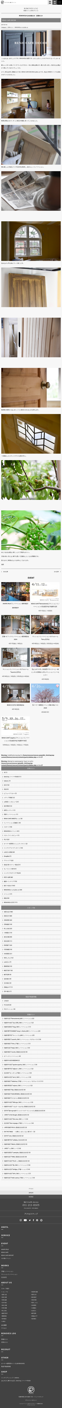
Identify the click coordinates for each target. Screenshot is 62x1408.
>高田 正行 (34, 1294)
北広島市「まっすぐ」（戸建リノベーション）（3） (18, 1073)
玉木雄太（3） (7, 983)
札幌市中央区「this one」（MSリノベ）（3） (16, 1119)
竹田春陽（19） (8, 949)
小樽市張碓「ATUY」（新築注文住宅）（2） (15, 1127)
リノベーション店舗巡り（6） (12, 823)
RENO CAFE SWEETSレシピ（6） (13, 818)
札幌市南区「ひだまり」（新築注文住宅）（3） (16, 1098)
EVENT (4, 1243)
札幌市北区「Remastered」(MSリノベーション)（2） (19, 1018)
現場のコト (4, 1339)
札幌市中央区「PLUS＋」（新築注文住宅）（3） (17, 1161)
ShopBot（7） (8, 856)
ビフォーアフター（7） (10, 793)
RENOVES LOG (8, 1333)
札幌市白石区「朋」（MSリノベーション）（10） (17, 1165)
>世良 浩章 (4, 1297)
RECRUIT (5, 1349)
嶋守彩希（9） (7, 974)
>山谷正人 (33, 1310)
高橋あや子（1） (8, 987)
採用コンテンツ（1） (9, 810)
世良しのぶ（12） (9, 958)
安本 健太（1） (8, 991)
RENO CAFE (4, 1252)
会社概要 (4, 1325)
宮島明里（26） (8, 920)
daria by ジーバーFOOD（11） (12, 777)
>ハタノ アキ (4, 1292)
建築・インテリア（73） (10, 881)
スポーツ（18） (8, 827)
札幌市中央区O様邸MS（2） (12, 1060)
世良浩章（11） (8, 941)
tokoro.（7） (7, 781)
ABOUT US (6, 1282)
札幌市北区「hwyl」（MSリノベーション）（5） (17, 1048)
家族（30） (7, 898)
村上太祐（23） (8, 928)
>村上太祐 (4, 1310)
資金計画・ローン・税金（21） (12, 865)
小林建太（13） (8, 933)
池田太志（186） (8, 912)
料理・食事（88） (8, 877)
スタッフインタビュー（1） (12, 835)
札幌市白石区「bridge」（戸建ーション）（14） (17, 1169)
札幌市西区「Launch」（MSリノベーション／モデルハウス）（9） (22, 1039)
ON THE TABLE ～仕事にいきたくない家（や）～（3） (19, 1132)
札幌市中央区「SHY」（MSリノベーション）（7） (17, 1173)
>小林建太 (33, 1308)
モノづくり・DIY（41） (10, 869)
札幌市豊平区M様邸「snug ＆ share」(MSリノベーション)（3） (22, 1031)
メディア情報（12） (9, 797)
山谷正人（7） (7, 962)
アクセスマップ (31, 1213)
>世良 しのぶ (34, 1302)
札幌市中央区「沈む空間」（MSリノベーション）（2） (19, 1023)
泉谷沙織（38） (8, 937)
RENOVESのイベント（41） (12, 831)
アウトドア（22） (9, 860)
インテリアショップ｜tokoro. (10, 1378)
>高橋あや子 (34, 1316)
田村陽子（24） (8, 945)
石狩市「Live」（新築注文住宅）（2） (14, 1136)
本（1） (5, 772)
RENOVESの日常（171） (11, 902)
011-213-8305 (31, 1205)
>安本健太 (4, 1318)
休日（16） (7, 785)
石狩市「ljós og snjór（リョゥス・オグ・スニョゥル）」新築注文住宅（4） (24, 1111)
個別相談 (31, 1197)
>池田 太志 (4, 1294)
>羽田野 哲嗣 (34, 1292)
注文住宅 (4, 1277)
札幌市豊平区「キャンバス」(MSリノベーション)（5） (19, 1035)
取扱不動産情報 (6, 1366)
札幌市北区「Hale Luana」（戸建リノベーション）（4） (19, 1178)
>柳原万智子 (4, 1313)
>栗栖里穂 (4, 1316)
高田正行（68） (8, 916)
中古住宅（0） (7, 1005)
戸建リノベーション (7, 1271)
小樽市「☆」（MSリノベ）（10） (12, 1148)
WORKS (5, 1265)
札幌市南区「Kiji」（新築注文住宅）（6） (15, 1090)
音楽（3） (6, 789)
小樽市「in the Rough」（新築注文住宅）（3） (16, 1115)
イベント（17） (8, 894)
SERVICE (5, 1235)
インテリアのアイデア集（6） (12, 873)
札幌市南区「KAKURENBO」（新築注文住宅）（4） (18, 1094)
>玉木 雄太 (4, 1302)
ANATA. (5, 1227)
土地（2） (6, 1001)
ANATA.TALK (5, 1249)
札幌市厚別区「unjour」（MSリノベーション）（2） (18, 1085)
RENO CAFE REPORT (7, 1255)
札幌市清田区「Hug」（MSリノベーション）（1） (17, 1027)
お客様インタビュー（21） (11, 802)
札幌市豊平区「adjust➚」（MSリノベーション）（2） (19, 1069)
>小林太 (3, 1321)
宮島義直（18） (8, 924)
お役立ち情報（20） (9, 852)
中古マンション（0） (9, 1009)
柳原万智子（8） (8, 970)
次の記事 (57, 571)
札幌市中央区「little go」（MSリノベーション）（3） (18, 1102)
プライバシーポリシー (31, 1400)
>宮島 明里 (34, 1300)
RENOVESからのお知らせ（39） (13, 890)
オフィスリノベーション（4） (12, 1056)
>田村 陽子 (34, 1297)
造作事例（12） (8, 806)
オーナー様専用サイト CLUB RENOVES (13, 1363)
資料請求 (31, 1193)
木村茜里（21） (8, 954)
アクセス (31, 1188)
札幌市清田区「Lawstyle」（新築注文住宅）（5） (17, 1152)
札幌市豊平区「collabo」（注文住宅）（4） (15, 1140)
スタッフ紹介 (5, 1288)
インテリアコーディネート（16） (13, 848)
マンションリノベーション (9, 1274)
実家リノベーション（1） (11, 814)
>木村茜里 (33, 1305)
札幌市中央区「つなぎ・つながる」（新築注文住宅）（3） (19, 1106)
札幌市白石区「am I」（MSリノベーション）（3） (17, 1077)
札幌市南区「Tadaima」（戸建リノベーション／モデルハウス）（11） (23, 1081)
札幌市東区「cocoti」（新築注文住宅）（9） (16, 1052)
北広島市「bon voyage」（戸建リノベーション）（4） (19, 1123)
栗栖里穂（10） (8, 966)
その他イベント (6, 1258)
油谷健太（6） (7, 979)
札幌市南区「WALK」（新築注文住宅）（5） (15, 1144)
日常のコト (4, 1342)
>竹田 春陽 (4, 1308)
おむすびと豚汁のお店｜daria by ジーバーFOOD (16, 1381)
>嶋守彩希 (33, 1313)
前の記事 (4, 571)
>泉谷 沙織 (4, 1305)
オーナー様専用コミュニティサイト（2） (16, 844)
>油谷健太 (33, 1318)
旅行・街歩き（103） (9, 885)
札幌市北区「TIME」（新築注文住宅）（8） (15, 1157)
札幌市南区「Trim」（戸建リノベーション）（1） (17, 1043)
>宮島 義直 (4, 1300)
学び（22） (7, 839)
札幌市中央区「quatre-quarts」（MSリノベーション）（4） (20, 1064)
